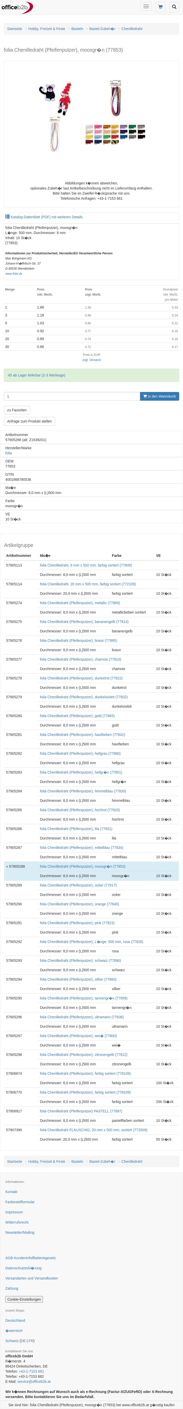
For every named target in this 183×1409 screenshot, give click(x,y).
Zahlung (11, 1288)
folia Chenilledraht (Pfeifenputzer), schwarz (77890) (80, 960)
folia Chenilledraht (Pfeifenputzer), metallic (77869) (80, 603)
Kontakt (11, 1192)
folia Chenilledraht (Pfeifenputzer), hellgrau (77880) (80, 753)
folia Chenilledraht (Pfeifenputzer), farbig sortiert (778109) (85, 1073)
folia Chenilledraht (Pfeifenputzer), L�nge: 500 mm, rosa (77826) (91, 942)
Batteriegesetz (44, 1258)
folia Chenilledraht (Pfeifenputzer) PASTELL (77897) (81, 1111)
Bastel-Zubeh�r (102, 29)
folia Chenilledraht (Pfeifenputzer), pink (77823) (77, 923)
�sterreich (14, 1331)
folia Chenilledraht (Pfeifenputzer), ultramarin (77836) (82, 1017)
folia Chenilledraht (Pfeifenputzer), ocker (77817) (78, 885)
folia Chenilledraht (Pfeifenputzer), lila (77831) (76, 829)
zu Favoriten (17, 410)
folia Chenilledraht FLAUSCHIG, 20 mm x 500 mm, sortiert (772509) (93, 1130)
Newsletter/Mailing (19, 1232)
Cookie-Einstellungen (24, 1299)
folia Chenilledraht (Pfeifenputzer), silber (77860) (78, 979)
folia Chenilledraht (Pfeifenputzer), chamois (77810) (80, 659)
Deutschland (15, 1320)
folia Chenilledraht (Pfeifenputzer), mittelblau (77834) (81, 848)
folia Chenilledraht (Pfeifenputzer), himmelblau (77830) (83, 791)
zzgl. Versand (91, 360)
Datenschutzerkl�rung (23, 1268)
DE (23, 1341)
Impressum (14, 1212)
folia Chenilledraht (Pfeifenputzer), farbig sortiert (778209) (85, 1092)
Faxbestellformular (20, 1202)
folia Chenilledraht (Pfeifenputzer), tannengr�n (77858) (84, 998)
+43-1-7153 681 (31, 1371)
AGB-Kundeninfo (18, 1258)
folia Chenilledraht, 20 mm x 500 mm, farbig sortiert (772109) (88, 584)
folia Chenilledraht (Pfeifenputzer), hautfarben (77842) (82, 735)
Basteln (77, 29)
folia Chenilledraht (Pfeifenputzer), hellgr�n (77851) (81, 772)
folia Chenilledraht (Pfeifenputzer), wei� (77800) (78, 1036)
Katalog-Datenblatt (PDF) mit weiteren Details (44, 217)
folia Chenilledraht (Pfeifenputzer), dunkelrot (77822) (81, 678)
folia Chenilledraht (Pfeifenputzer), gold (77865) (77, 716)
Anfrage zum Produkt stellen (29, 421)
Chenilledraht (132, 29)
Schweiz (12, 1341)
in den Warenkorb (159, 396)
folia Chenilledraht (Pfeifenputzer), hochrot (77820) (80, 810)
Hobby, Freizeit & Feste (46, 29)
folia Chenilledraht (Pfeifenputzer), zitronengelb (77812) (83, 1055)
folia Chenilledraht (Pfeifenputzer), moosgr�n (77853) (82, 866)
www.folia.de (13, 273)
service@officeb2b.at (34, 1381)
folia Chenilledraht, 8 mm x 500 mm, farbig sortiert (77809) (86, 565)
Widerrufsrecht (16, 1222)
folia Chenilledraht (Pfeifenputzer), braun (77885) (78, 640)
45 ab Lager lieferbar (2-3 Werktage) (36, 375)
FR (31, 1341)
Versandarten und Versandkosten (31, 1278)
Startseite (14, 29)
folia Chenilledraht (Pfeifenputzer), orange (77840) (79, 904)
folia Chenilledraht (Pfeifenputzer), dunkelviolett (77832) (84, 697)
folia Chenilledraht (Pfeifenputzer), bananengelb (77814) (84, 622)
